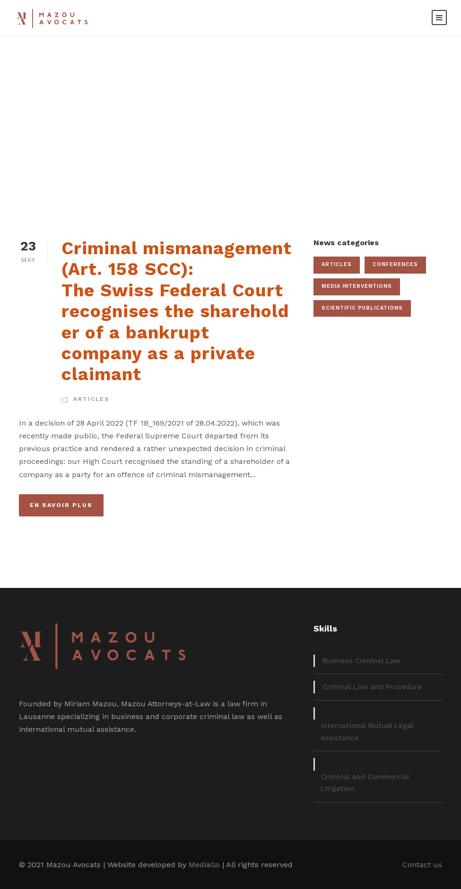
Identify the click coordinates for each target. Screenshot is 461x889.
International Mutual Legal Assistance (367, 731)
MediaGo (204, 864)
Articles (91, 399)
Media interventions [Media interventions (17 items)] (357, 286)
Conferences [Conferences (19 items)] (395, 264)
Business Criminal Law (361, 661)
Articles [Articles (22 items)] (337, 264)
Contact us (422, 864)
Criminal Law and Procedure (372, 687)
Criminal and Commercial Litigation (365, 783)
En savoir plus (61, 505)
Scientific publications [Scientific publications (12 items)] (362, 308)
